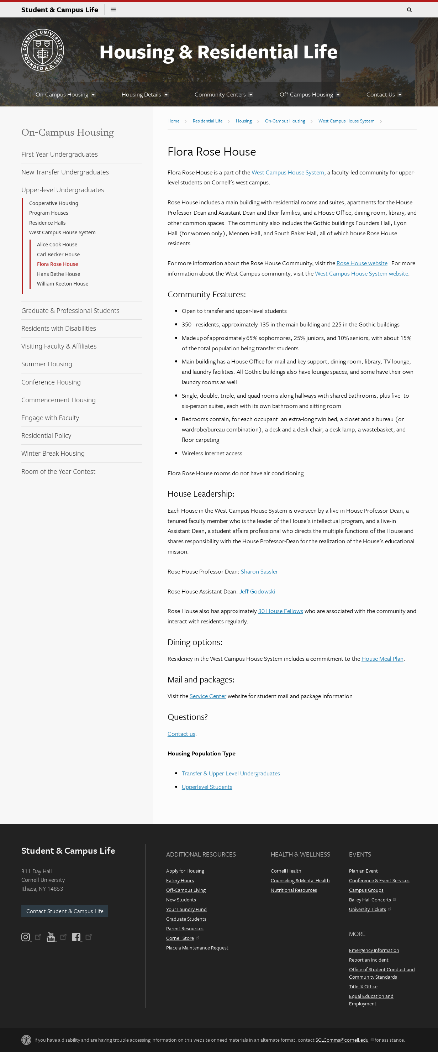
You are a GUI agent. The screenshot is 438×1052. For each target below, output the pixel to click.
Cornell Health (286, 870)
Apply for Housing (185, 870)
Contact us (181, 733)
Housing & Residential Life (218, 51)
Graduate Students (186, 918)
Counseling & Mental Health (300, 880)
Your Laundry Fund (186, 909)
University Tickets (370, 909)
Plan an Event (363, 870)
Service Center (208, 695)
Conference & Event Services (379, 880)
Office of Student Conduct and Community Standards (382, 972)
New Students (181, 899)
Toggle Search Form (409, 9)
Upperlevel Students (207, 786)
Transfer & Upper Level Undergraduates (231, 773)
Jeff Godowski (257, 591)
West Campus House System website (361, 273)
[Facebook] (81, 937)
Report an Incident (369, 959)
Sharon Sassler (259, 571)
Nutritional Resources (294, 890)
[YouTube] (57, 937)
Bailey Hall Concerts (372, 899)
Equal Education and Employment (371, 999)
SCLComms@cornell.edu (345, 1039)
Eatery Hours (180, 880)
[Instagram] (32, 937)
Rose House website (362, 262)
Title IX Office (363, 986)
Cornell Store (182, 938)
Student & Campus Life (63, 9)
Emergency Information (374, 950)
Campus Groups (366, 890)
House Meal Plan (382, 658)
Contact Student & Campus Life (65, 911)
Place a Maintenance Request (197, 947)
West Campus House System (288, 172)
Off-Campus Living (186, 890)
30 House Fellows (280, 610)
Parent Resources (185, 928)
